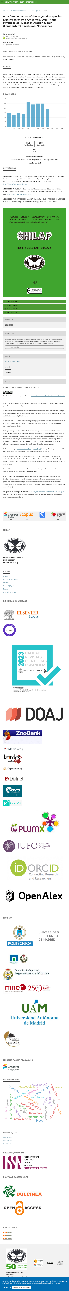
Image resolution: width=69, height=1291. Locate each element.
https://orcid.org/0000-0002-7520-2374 (16, 38)
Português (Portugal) (10, 579)
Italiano (6, 583)
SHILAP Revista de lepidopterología (21, 2)
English (5, 576)
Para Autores (7, 1141)
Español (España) (9, 586)
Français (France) (9, 592)
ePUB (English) (12, 309)
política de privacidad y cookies (49, 1283)
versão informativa (24, 449)
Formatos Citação (13, 347)
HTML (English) (12, 305)
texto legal (37, 449)
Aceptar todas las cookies (21, 1287)
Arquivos (21, 11)
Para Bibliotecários (9, 1144)
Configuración (6, 1287)
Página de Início (9, 11)
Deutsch (6, 589)
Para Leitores (7, 1138)
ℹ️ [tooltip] (43, 137)
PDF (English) (11, 301)
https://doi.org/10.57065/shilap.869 (19, 51)
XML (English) (11, 312)
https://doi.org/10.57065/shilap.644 (19, 194)
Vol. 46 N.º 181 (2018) (33, 11)
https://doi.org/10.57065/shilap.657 (15, 184)
